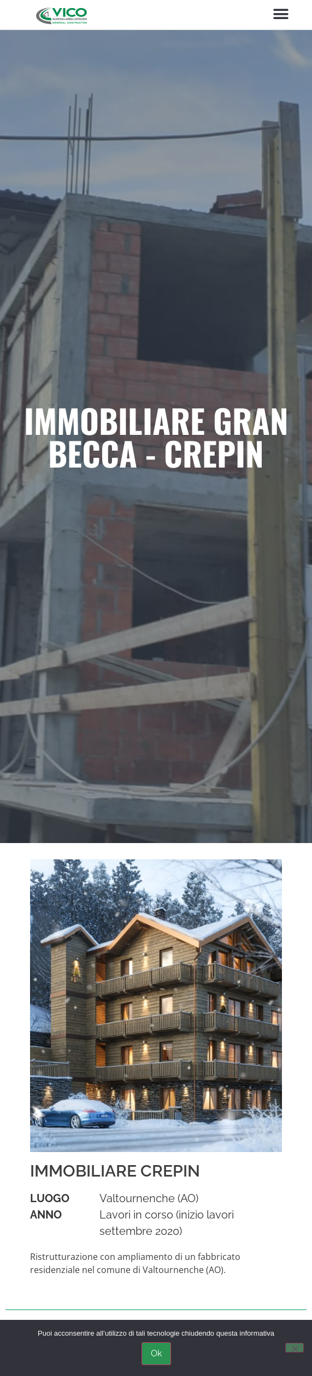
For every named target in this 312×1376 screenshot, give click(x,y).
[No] (294, 1348)
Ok (156, 1353)
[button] (280, 14)
